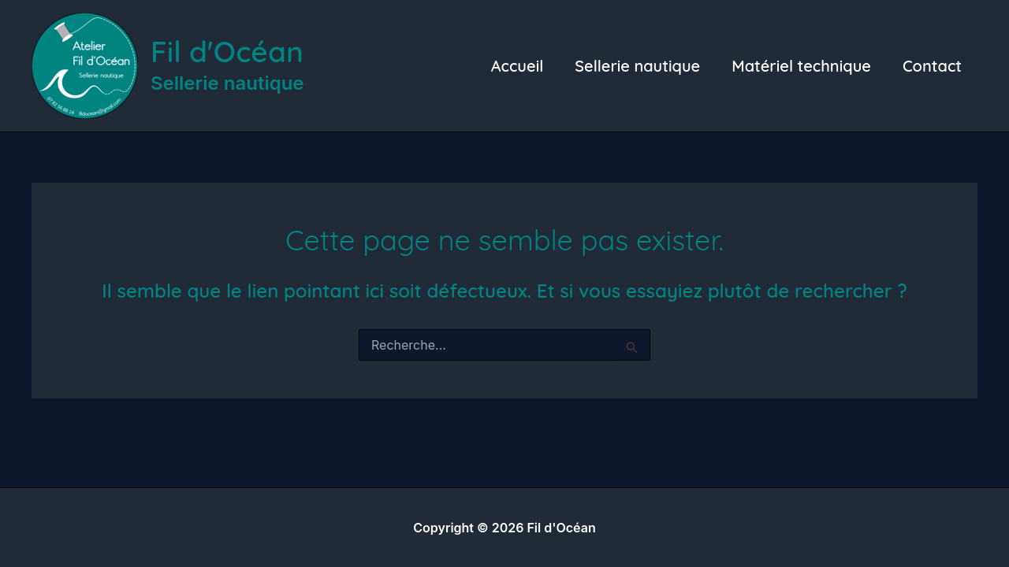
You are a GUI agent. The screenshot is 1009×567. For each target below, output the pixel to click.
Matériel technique (801, 66)
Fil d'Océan (227, 51)
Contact (932, 66)
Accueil (517, 66)
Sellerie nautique (637, 66)
